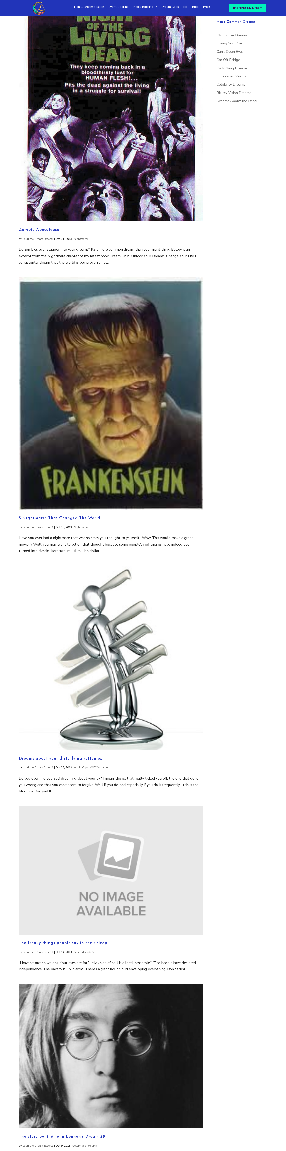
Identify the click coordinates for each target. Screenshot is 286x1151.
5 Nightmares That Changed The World (59, 532)
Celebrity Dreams (231, 98)
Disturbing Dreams (232, 82)
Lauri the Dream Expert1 (38, 253)
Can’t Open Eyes (230, 65)
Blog (195, 7)
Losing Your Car (229, 57)
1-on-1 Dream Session (88, 7)
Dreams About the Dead (237, 114)
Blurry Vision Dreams (234, 106)
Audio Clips (81, 781)
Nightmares (81, 253)
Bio (185, 7)
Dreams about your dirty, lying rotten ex (60, 772)
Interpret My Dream (247, 8)
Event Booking (118, 7)
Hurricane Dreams (231, 90)
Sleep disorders (84, 966)
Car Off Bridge (228, 73)
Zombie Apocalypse (39, 244)
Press (207, 7)
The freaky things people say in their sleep (63, 957)
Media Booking (143, 7)
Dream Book (170, 7)
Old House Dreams (232, 49)
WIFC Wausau (99, 781)
